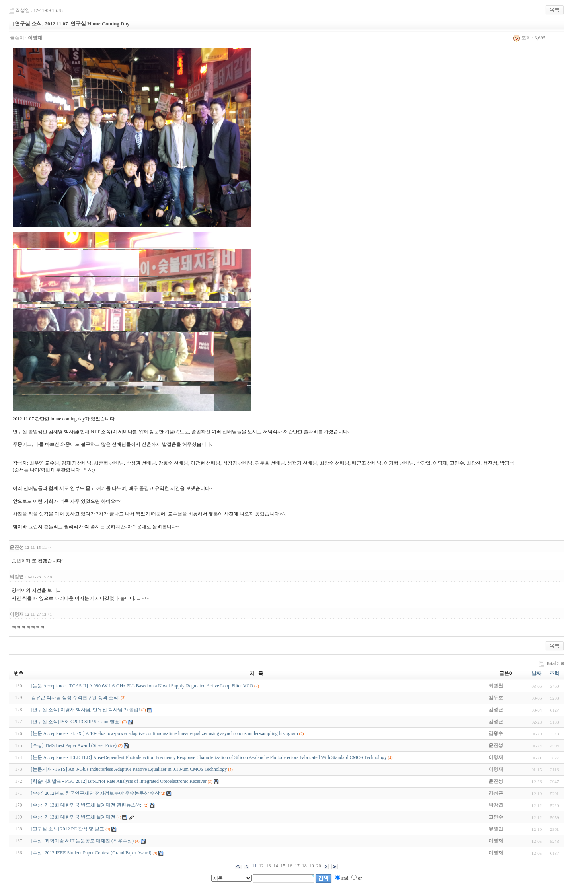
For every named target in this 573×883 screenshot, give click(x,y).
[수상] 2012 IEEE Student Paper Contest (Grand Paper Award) (91, 853)
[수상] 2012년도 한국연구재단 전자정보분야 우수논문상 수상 (95, 793)
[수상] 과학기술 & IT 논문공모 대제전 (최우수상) (82, 841)
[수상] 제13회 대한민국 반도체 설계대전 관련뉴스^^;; (87, 805)
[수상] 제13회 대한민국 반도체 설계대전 (73, 817)
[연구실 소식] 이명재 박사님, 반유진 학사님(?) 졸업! (85, 709)
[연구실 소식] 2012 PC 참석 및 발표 (68, 829)
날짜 (536, 673)
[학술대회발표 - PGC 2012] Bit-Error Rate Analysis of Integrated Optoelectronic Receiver (119, 781)
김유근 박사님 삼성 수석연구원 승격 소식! (75, 697)
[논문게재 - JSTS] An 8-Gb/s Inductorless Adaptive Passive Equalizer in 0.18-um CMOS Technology (129, 769)
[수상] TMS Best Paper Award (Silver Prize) (74, 745)
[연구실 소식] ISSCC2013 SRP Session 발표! (76, 721)
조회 (554, 673)
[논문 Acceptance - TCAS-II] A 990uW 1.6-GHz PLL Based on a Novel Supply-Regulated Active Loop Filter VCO (142, 686)
